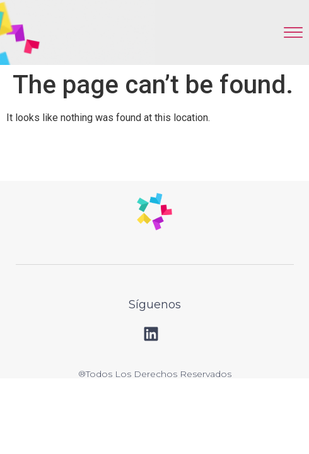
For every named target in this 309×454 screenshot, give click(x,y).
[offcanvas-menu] (293, 32)
